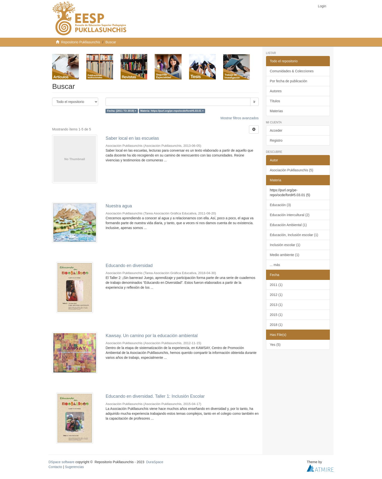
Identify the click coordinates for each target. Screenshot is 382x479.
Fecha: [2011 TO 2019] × (121, 111)
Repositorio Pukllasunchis (80, 42)
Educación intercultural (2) (290, 215)
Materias (276, 111)
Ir (254, 102)
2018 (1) (276, 325)
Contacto (55, 467)
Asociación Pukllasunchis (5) (291, 170)
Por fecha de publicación (288, 81)
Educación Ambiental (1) (288, 225)
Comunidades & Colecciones (292, 71)
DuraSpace (154, 462)
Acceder (276, 130)
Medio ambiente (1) (284, 255)
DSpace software (61, 462)
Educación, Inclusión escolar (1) (294, 235)
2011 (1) (276, 285)
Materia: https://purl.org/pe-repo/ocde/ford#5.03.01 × (172, 111)
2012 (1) (276, 295)
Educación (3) (280, 205)
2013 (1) (276, 305)
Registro (276, 140)
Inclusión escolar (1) (285, 245)
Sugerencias (74, 467)
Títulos (275, 101)
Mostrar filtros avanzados (239, 118)
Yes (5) (275, 345)
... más (275, 265)
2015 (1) (276, 315)
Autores (276, 91)
